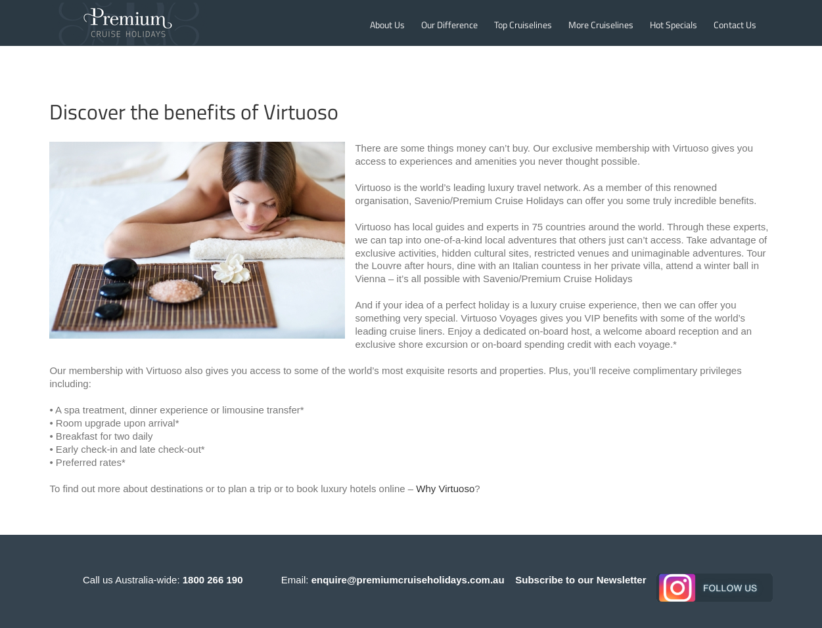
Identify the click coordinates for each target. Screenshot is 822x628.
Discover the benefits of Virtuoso (193, 111)
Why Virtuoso (445, 488)
